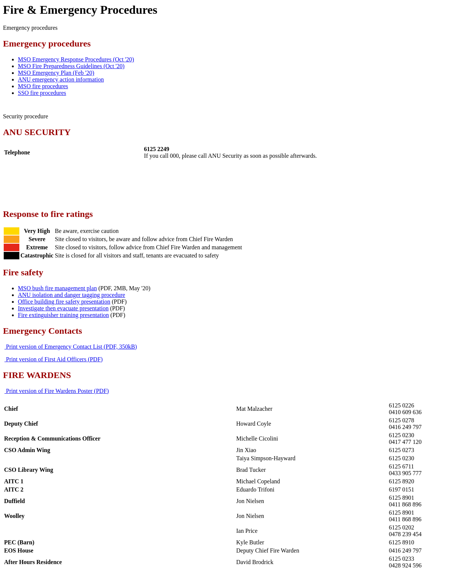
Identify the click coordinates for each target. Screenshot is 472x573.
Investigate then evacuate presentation (63, 308)
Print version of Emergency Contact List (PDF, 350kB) (70, 346)
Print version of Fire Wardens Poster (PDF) (56, 391)
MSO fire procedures (43, 86)
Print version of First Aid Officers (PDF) (53, 359)
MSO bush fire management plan (57, 288)
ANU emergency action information (61, 79)
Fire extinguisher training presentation (63, 315)
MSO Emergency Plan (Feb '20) (56, 73)
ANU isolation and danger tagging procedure (71, 295)
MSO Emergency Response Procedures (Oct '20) (76, 59)
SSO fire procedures (42, 93)
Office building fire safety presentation (64, 301)
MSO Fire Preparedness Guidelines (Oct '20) (71, 66)
